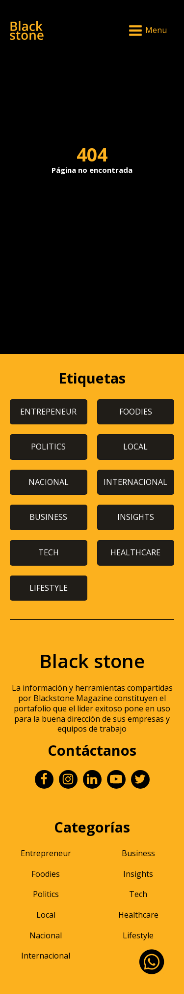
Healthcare (138, 914)
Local (45, 914)
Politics (46, 894)
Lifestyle (138, 935)
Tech (138, 894)
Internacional (45, 955)
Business (138, 853)
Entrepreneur (46, 853)
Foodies (45, 873)
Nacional (45, 935)
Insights (138, 873)
